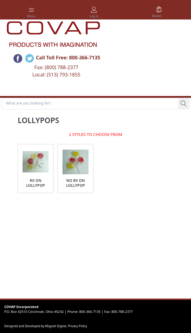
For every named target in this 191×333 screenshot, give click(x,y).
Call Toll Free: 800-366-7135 (68, 57)
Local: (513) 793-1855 (56, 74)
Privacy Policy (77, 326)
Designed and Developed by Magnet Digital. (36, 326)
